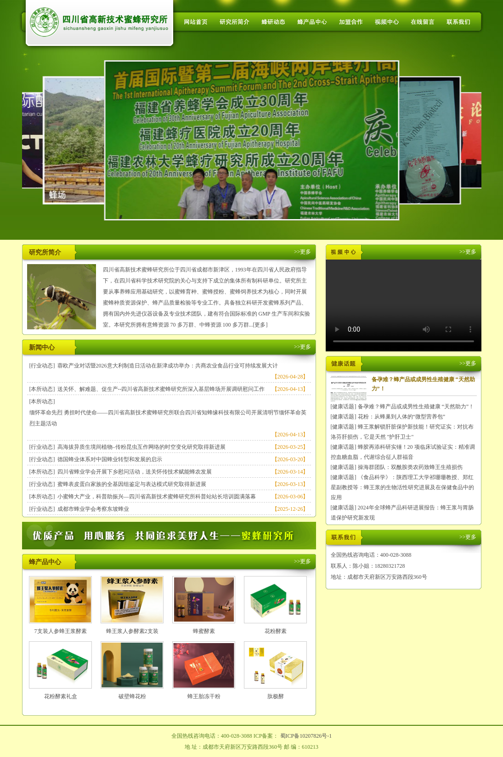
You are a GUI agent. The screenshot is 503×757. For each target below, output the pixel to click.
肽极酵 (275, 696)
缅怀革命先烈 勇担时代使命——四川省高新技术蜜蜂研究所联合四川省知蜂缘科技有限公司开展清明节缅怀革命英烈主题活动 (167, 418)
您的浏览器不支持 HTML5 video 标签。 (403, 305)
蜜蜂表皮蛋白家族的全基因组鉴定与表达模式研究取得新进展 (131, 484)
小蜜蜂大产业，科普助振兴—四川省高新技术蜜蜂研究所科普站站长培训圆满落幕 (156, 496)
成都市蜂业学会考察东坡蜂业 (93, 509)
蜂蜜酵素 (204, 631)
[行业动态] (42, 365)
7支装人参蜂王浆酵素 (60, 631)
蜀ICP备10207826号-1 (306, 736)
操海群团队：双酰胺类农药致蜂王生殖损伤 (410, 467)
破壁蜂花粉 (132, 696)
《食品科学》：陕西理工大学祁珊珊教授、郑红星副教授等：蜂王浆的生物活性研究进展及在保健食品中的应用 (402, 487)
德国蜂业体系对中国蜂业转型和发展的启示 (109, 459)
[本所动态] (42, 389)
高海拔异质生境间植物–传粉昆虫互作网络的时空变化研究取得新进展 (141, 447)
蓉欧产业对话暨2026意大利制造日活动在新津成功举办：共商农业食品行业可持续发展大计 (167, 365)
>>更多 (302, 252)
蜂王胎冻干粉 (203, 696)
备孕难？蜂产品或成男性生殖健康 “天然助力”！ (416, 406)
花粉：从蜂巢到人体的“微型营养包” (402, 416)
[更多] (260, 325)
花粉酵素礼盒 (60, 696)
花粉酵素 (276, 631)
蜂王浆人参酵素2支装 (132, 631)
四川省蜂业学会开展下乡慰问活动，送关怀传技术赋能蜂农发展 (134, 472)
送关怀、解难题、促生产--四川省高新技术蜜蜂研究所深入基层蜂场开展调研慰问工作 (161, 389)
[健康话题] (343, 406)
